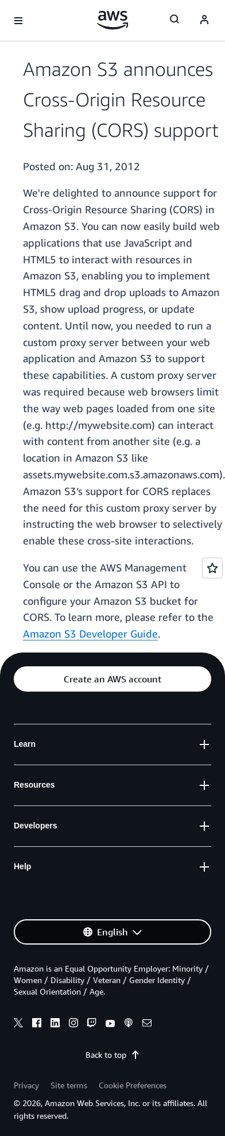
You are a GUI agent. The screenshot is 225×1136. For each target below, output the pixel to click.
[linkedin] (55, 1024)
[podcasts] (128, 1024)
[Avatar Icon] (204, 20)
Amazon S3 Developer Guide (90, 633)
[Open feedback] (212, 568)
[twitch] (91, 1024)
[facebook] (36, 1024)
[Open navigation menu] (18, 20)
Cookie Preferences (132, 1085)
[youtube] (110, 1024)
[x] (18, 1024)
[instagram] (73, 1024)
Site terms (69, 1085)
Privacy (26, 1085)
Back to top (113, 1055)
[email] (147, 1024)
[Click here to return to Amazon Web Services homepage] (113, 20)
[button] (112, 679)
